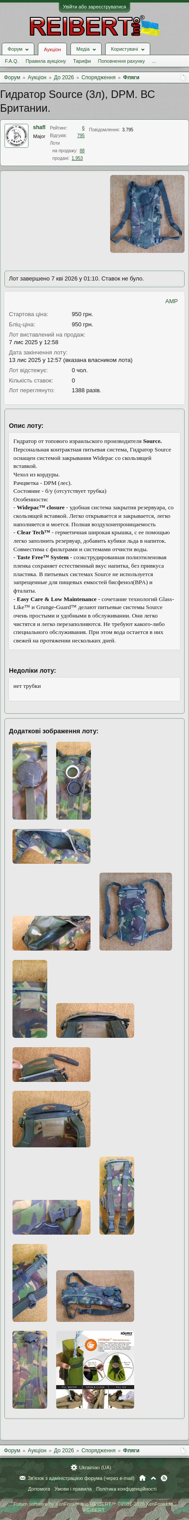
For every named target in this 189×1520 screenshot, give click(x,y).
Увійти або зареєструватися (94, 6)
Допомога (39, 1489)
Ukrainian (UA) (95, 1467)
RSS (164, 1478)
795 (81, 135)
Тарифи (82, 61)
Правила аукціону (46, 61)
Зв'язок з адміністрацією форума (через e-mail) (81, 1478)
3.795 (127, 129)
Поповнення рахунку (121, 61)
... (154, 61)
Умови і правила (72, 1489)
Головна (142, 1478)
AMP (171, 301)
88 (82, 150)
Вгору (153, 1478)
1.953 (77, 158)
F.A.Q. (12, 61)
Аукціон (52, 49)
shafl (39, 127)
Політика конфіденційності (126, 1489)
